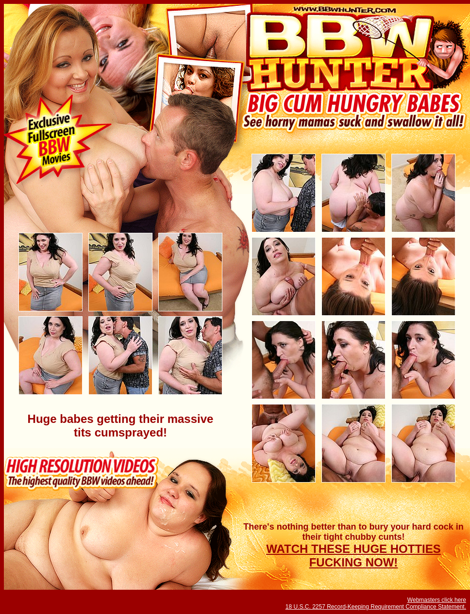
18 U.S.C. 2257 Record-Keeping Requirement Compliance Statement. (375, 606)
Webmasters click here (436, 600)
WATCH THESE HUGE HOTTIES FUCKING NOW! (353, 555)
